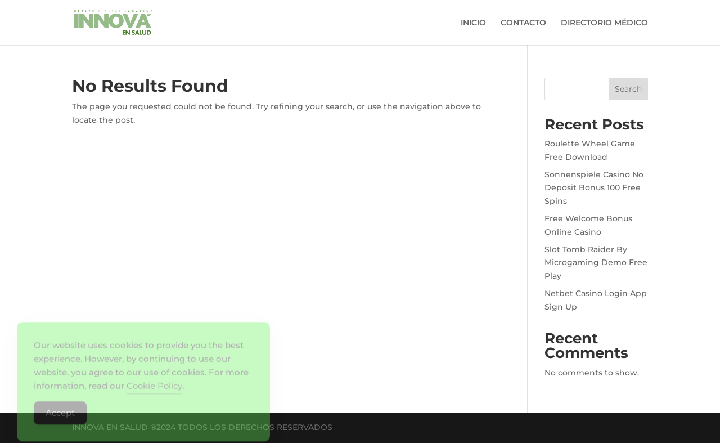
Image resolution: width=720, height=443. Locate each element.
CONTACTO (523, 23)
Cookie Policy (154, 391)
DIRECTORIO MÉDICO (604, 23)
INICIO (473, 23)
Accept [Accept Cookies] (60, 418)
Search (628, 89)
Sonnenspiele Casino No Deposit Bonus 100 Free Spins (594, 188)
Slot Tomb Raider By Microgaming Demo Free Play (595, 262)
